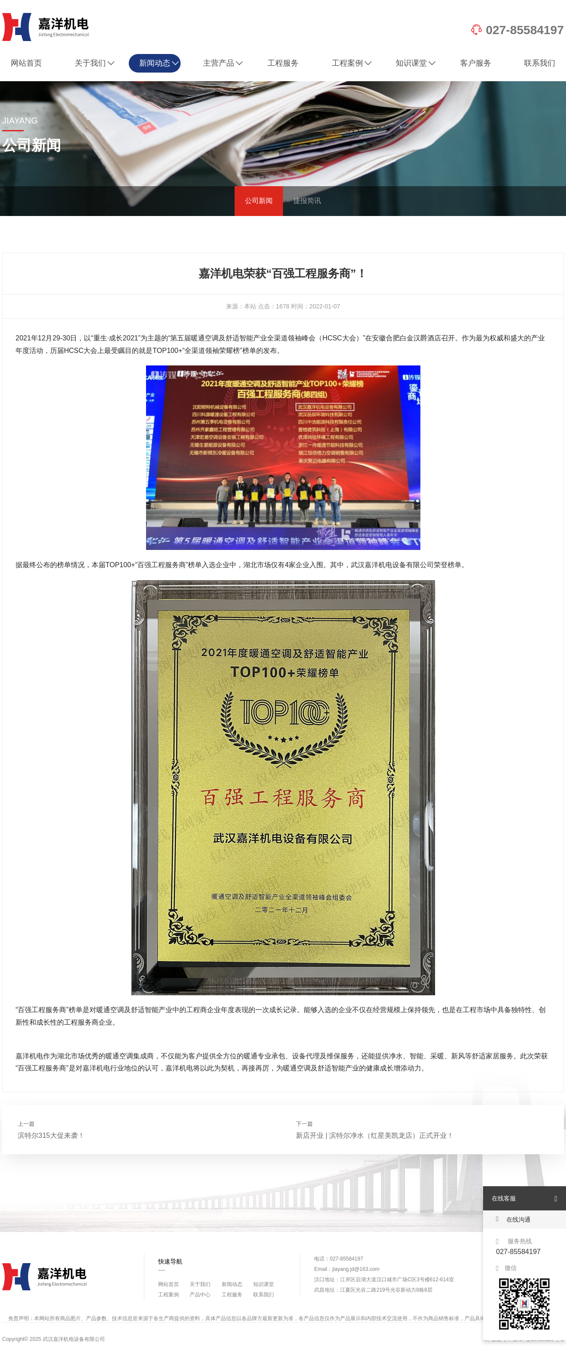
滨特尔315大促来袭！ (51, 1135)
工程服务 (283, 63)
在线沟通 (513, 1219)
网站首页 (26, 63)
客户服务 (475, 63)
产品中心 (200, 1295)
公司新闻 (259, 200)
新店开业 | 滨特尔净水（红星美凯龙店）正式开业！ (375, 1135)
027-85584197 (517, 30)
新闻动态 (159, 63)
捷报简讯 (307, 200)
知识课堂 (416, 63)
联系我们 (539, 63)
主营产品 (223, 63)
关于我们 (95, 63)
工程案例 (352, 63)
